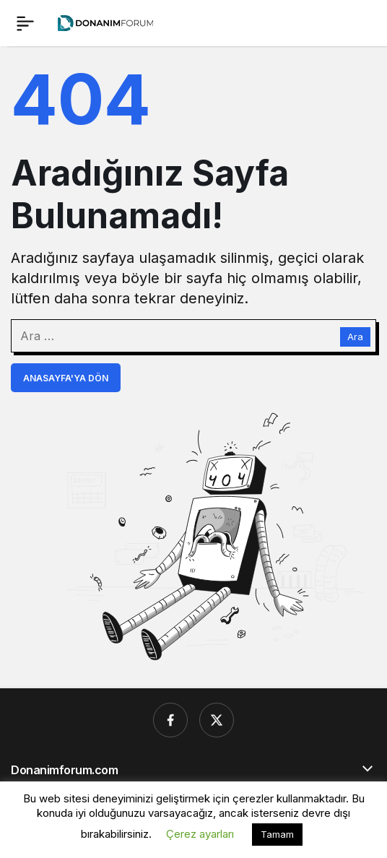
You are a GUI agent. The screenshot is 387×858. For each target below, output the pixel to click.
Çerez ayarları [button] (200, 834)
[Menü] (25, 23)
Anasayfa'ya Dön (65, 378)
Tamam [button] (277, 834)
